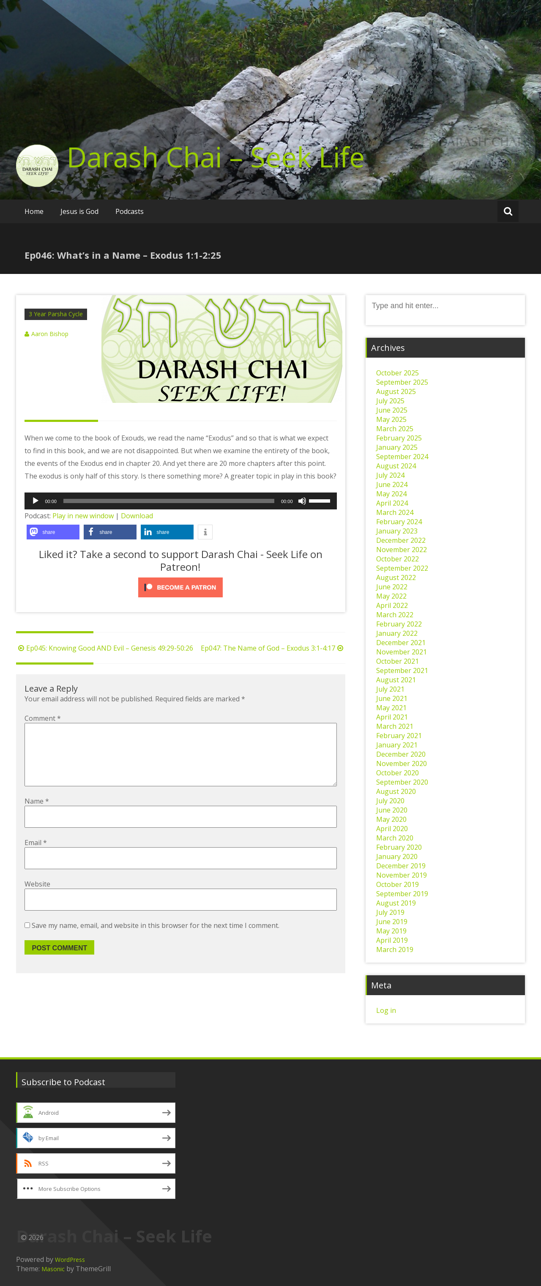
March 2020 (394, 838)
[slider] (168, 501)
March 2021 (394, 726)
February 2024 (399, 521)
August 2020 (396, 791)
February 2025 (399, 438)
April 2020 (392, 828)
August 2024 (396, 466)
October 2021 (397, 661)
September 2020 (402, 782)
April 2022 (392, 605)
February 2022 (399, 624)
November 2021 (401, 652)
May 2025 (391, 419)
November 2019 (401, 875)
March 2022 (394, 614)
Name (37, 814)
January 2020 (397, 856)
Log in (386, 1010)
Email (36, 856)
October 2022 (397, 559)
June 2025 (391, 410)
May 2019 (391, 931)
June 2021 (391, 698)
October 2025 (397, 373)
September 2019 (402, 893)
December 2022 (401, 540)
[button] (53, 532)
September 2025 (402, 382)
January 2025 (397, 447)
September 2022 (402, 568)
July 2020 (390, 800)
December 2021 (401, 642)
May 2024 (391, 493)
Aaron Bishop (49, 334)
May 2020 (391, 819)
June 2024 (391, 484)
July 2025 (390, 400)
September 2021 (402, 670)
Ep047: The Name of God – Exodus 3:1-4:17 (273, 648)
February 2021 (399, 735)
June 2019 (391, 921)
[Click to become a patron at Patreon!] (180, 587)
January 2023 (397, 531)
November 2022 (401, 549)
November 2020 (401, 763)
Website (37, 897)
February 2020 (399, 847)
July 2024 (390, 475)
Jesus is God (79, 211)
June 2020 (391, 810)
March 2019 (394, 949)
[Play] (35, 501)
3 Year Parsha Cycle (56, 314)
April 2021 (392, 717)
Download (137, 515)
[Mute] (302, 501)
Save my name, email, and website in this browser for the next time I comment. (155, 939)
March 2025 (394, 428)
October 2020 (397, 772)
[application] (180, 501)
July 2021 (390, 689)
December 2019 (401, 865)
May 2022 (391, 596)
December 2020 (401, 754)
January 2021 (397, 745)
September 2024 (402, 456)
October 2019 (397, 884)
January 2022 (397, 633)
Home (34, 211)
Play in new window (83, 515)
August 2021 (396, 679)
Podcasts (129, 211)
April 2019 (392, 940)
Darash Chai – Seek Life (216, 156)
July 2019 (390, 912)
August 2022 (396, 577)
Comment (43, 718)
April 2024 (392, 503)
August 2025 (396, 391)
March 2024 (394, 512)
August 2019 (396, 903)
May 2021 (391, 707)
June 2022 (391, 586)
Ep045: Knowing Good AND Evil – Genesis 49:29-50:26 (104, 648)
